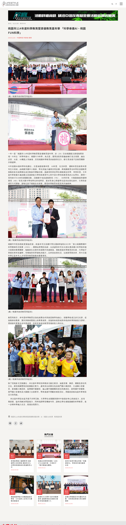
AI (41, 417)
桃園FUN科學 (48, 417)
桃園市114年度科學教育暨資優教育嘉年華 (25, 417)
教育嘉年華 (58, 417)
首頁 (9, 23)
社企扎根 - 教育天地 (19, 23)
